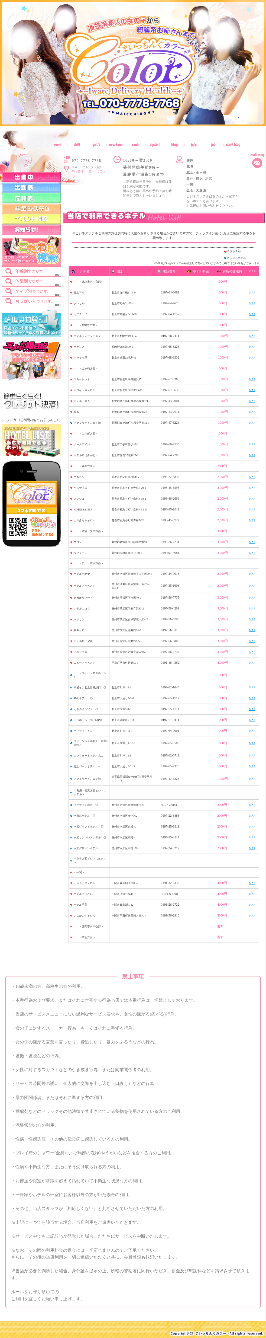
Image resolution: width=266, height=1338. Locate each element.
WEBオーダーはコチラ (89, 173)
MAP (252, 292)
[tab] (31, 271)
